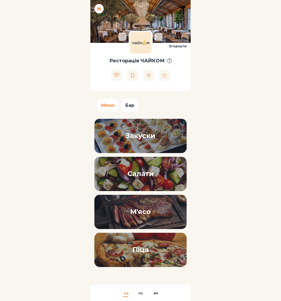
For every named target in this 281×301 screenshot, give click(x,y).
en (155, 293)
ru (140, 293)
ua (126, 293)
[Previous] (122, 37)
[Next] (159, 37)
